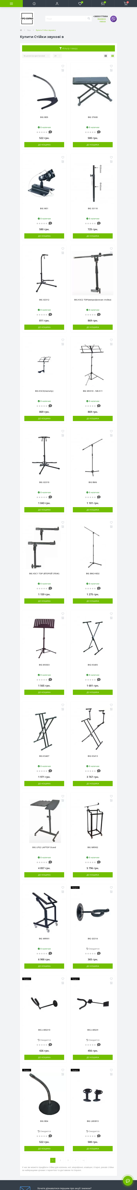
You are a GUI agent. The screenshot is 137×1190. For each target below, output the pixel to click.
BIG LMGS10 (44, 1029)
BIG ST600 (93, 117)
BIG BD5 (44, 117)
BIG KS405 (93, 664)
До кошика (44, 144)
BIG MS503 (44, 664)
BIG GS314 (93, 938)
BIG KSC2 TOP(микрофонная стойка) (92, 299)
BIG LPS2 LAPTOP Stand (44, 847)
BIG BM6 (93, 482)
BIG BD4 (44, 1121)
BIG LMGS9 (92, 1029)
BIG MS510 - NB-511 (93, 391)
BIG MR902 (92, 847)
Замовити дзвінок (101, 19)
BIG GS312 (44, 299)
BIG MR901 (44, 938)
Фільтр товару (68, 48)
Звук (29, 30)
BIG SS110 (93, 208)
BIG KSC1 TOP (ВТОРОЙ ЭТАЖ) (44, 573)
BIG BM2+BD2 (92, 573)
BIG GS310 (44, 482)
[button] (57, 3)
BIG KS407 (44, 756)
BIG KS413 (93, 756)
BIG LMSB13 (93, 1121)
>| (84, 1160)
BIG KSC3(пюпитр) (44, 391)
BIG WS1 (44, 208)
